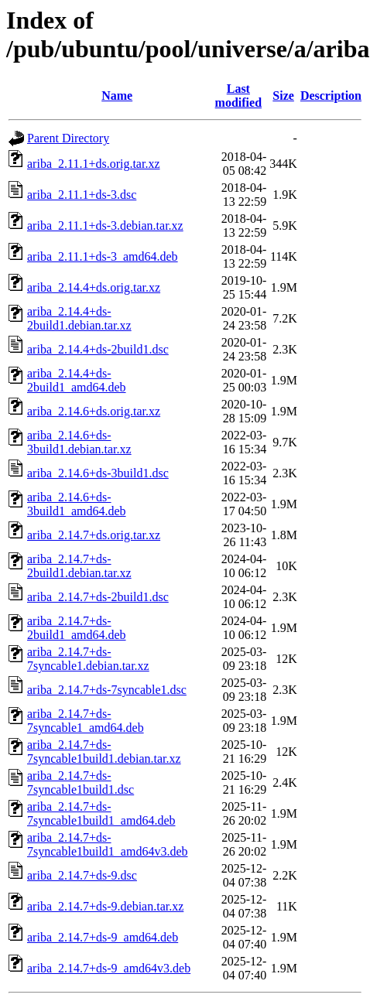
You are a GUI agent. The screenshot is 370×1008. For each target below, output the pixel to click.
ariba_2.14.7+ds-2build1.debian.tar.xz (79, 565)
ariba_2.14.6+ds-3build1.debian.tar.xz (79, 442)
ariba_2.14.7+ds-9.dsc (82, 875)
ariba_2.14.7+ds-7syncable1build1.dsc (80, 782)
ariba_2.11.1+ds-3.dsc (81, 194)
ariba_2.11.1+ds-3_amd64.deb (102, 256)
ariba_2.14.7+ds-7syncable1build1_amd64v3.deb (107, 844)
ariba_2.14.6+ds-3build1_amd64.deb (76, 504)
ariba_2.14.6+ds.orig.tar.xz (93, 411)
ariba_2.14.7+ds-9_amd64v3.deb (108, 968)
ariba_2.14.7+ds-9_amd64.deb (102, 937)
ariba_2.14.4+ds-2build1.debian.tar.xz (79, 318)
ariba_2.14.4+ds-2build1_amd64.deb (76, 380)
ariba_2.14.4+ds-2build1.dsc (98, 349)
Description (330, 95)
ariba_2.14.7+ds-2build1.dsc (98, 596)
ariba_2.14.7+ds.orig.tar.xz (93, 535)
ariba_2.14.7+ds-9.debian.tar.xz (105, 906)
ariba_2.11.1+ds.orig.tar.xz (93, 163)
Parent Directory (68, 138)
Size (283, 95)
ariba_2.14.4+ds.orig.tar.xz (93, 287)
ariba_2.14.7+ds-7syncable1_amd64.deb (85, 720)
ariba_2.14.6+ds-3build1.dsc (98, 473)
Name (116, 95)
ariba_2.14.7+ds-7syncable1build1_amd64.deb (101, 813)
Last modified (238, 95)
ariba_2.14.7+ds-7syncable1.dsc (107, 689)
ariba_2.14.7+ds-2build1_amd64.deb (76, 627)
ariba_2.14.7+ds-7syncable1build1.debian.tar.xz (104, 751)
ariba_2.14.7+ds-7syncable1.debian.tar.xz (88, 658)
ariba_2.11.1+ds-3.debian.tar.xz (105, 225)
